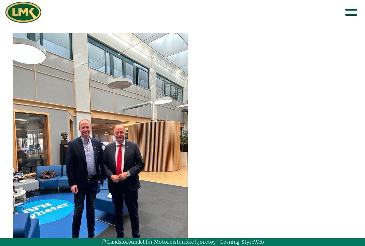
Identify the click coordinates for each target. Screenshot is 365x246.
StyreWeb (253, 242)
